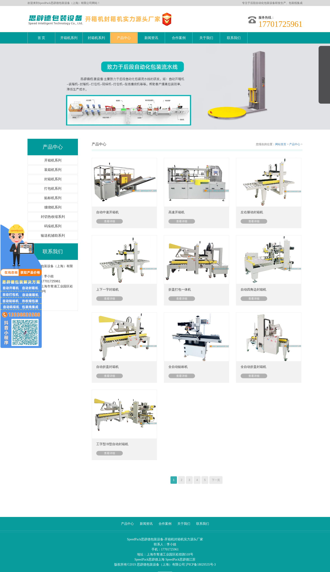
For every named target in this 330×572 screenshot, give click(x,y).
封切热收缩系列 (53, 213)
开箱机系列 (68, 38)
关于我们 (206, 38)
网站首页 (280, 140)
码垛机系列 (52, 223)
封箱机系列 (96, 38)
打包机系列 (52, 185)
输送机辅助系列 (53, 232)
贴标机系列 (52, 194)
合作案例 (179, 38)
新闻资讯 (151, 38)
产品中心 (124, 38)
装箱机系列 (52, 166)
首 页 (41, 38)
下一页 (216, 476)
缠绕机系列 (52, 204)
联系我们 (234, 38)
